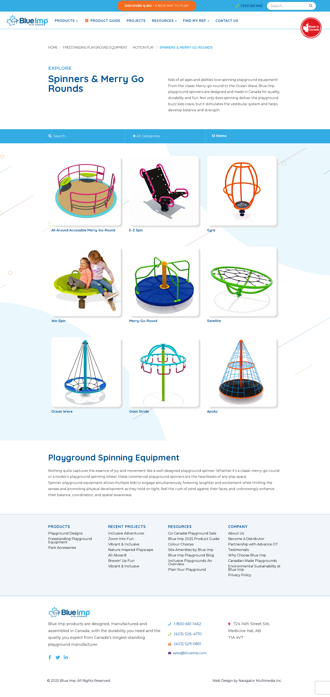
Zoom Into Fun (121, 539)
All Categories (147, 136)
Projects (136, 21)
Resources (164, 21)
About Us (236, 533)
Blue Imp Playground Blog (191, 555)
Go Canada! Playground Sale (192, 533)
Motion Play (143, 47)
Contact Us (227, 21)
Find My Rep (196, 21)
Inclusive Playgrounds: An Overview (190, 562)
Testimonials (238, 550)
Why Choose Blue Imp (247, 555)
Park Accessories (62, 547)
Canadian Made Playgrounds (252, 561)
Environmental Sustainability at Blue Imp (254, 568)
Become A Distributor (246, 539)
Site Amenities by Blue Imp (190, 550)
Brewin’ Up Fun (121, 561)
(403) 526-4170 (185, 634)
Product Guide (102, 21)
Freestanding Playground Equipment (95, 47)
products (66, 21)
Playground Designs (65, 533)
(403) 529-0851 (184, 644)
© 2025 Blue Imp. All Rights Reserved (78, 681)
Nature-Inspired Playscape (130, 550)
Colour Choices (180, 544)
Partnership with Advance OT (253, 544)
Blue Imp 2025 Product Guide (194, 539)
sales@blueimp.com (187, 653)
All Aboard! (117, 555)
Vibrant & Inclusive (123, 544)
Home (53, 47)
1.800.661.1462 (249, 6)
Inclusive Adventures (126, 533)
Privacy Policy (239, 575)
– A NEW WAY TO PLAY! (157, 6)
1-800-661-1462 (184, 624)
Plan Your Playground (187, 569)
